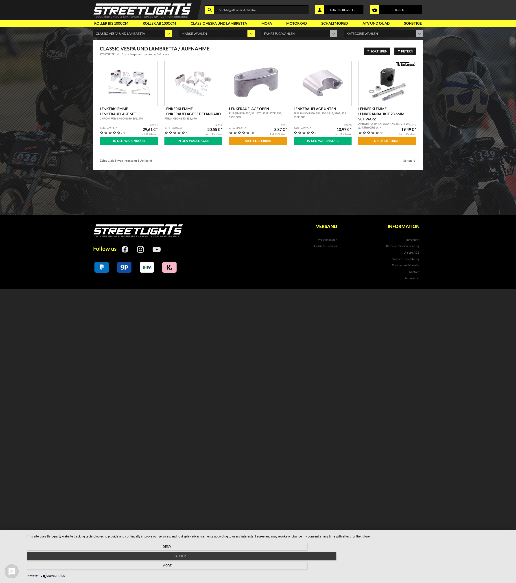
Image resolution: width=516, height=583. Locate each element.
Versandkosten (327, 238)
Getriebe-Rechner (325, 244)
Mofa (266, 23)
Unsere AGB (412, 250)
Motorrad (296, 23)
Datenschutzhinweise (406, 263)
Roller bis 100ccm (111, 23)
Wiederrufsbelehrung (406, 257)
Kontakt (414, 270)
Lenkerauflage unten (323, 113)
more (438, 568)
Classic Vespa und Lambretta (219, 23)
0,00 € (399, 10)
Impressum (412, 276)
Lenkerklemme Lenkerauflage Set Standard (193, 113)
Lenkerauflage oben (258, 113)
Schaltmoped (334, 23)
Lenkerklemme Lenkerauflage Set (129, 113)
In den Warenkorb (129, 141)
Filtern (405, 51)
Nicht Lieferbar (258, 141)
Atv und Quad (376, 23)
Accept (269, 568)
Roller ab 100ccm (159, 23)
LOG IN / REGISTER (343, 10)
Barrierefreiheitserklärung (403, 244)
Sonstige (413, 23)
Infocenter (413, 238)
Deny (99, 568)
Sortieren (377, 51)
